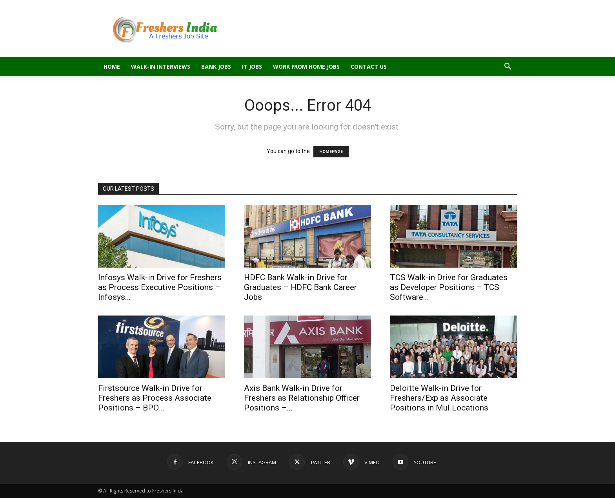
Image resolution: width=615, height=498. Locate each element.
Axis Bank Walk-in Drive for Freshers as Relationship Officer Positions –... (302, 397)
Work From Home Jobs (306, 66)
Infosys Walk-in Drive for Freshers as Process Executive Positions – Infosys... (160, 287)
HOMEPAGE (331, 151)
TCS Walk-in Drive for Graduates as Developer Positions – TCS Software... (449, 287)
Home (112, 66)
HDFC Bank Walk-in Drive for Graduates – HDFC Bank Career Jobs (300, 287)
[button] (507, 67)
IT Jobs (252, 66)
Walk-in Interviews (160, 66)
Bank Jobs (216, 66)
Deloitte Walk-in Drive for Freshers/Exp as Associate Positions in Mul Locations (439, 397)
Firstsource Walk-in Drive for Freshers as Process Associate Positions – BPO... (154, 397)
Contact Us (369, 66)
